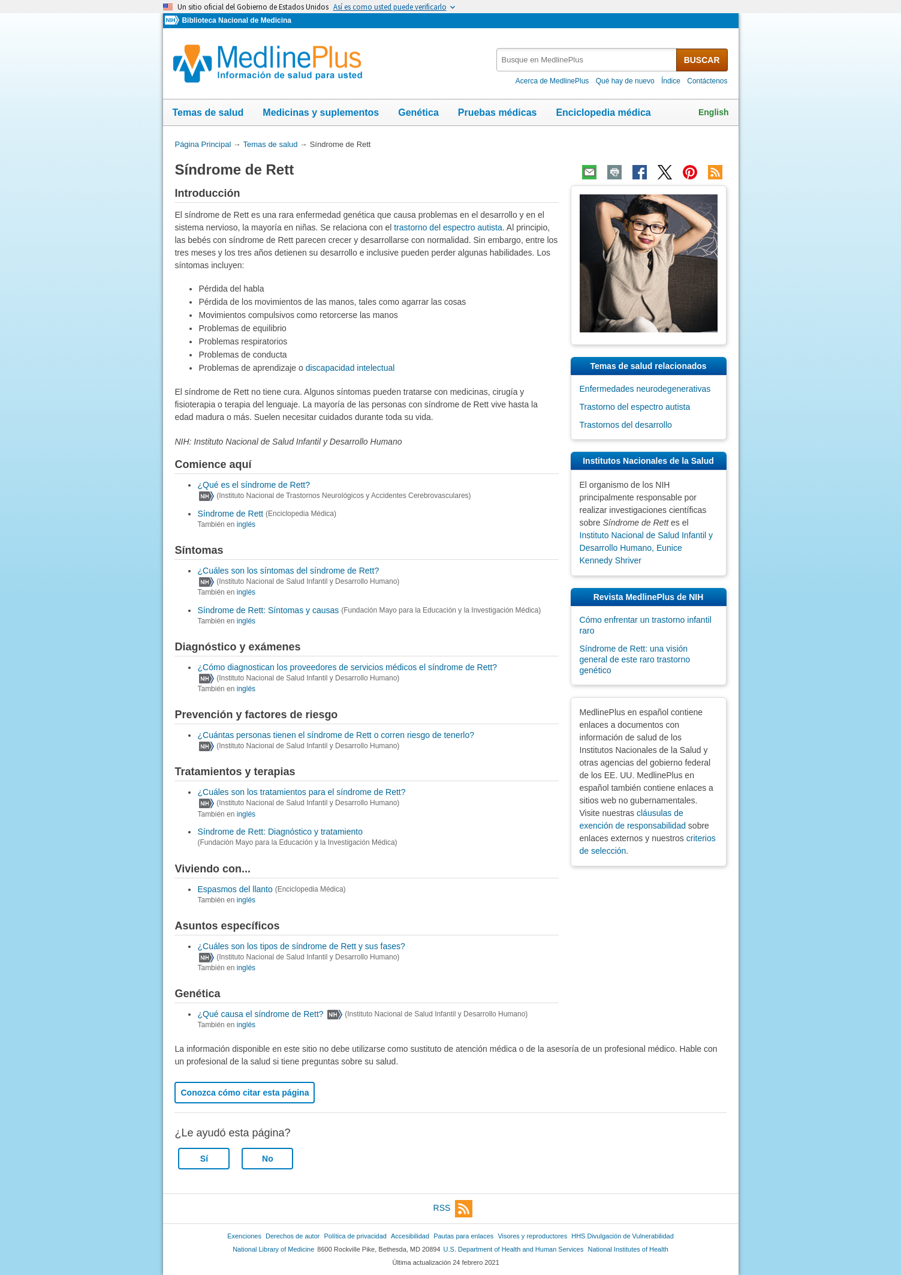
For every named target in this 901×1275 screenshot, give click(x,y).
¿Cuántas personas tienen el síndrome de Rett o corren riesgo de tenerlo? (335, 735)
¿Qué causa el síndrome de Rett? (260, 1014)
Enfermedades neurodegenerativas (645, 389)
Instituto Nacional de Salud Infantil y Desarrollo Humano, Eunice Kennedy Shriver (646, 547)
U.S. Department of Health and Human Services (514, 1249)
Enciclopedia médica (603, 112)
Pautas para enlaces (463, 1236)
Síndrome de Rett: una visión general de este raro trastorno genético (635, 659)
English (713, 112)
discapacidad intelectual (350, 368)
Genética (418, 112)
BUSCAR (702, 60)
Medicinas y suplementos (321, 112)
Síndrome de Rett (230, 513)
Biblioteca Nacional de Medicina (236, 20)
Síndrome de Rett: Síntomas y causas (268, 610)
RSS (453, 1208)
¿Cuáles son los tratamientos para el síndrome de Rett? (301, 792)
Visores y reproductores (532, 1236)
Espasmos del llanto (234, 889)
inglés (246, 524)
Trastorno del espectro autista (635, 407)
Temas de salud (208, 112)
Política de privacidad (355, 1236)
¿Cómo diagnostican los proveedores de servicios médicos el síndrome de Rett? (347, 667)
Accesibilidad (410, 1236)
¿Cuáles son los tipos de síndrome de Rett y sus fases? (301, 946)
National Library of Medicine (273, 1249)
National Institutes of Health (628, 1249)
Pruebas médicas (497, 112)
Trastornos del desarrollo (626, 425)
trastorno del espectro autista (448, 227)
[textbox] (587, 59)
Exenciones (244, 1236)
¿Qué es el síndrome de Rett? (253, 485)
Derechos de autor (293, 1236)
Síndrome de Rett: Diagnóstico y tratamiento (279, 831)
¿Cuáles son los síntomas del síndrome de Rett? (288, 570)
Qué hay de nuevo (625, 81)
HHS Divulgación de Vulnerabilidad (622, 1236)
